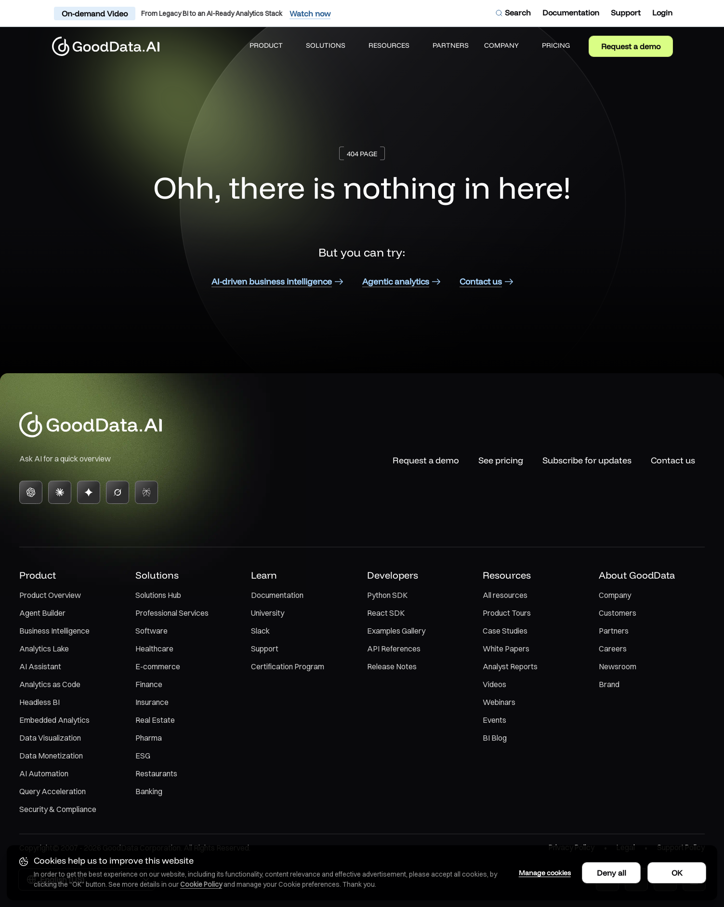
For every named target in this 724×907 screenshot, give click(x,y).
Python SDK (387, 595)
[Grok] (117, 492)
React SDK (386, 613)
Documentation (277, 595)
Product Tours (507, 613)
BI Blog (495, 738)
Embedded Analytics (54, 720)
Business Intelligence (54, 631)
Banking (148, 791)
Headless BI (39, 702)
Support (264, 648)
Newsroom (617, 666)
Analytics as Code (49, 684)
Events (494, 720)
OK (676, 872)
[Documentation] (570, 12)
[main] (362, 204)
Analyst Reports (510, 666)
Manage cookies (540, 871)
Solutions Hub (158, 595)
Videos (494, 684)
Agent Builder (42, 613)
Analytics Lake (44, 648)
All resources (505, 595)
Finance (148, 684)
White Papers (506, 648)
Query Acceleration (52, 791)
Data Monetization (51, 755)
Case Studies (505, 631)
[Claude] (59, 492)
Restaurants (156, 773)
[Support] (626, 12)
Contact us (673, 460)
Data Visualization (50, 738)
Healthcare (154, 648)
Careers (613, 648)
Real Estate (155, 720)
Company (615, 595)
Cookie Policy (202, 883)
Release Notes (392, 666)
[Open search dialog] (513, 12)
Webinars (499, 702)
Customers (617, 613)
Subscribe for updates (587, 460)
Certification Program (287, 666)
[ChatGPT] (30, 492)
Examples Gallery (396, 631)
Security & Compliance (57, 809)
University (267, 613)
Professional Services (172, 613)
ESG (142, 755)
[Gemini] (88, 492)
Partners (614, 631)
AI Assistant (40, 666)
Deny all (610, 872)
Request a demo (630, 46)
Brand (609, 684)
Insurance (152, 702)
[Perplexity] (146, 492)
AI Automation (43, 773)
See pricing (500, 460)
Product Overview (50, 595)
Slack (260, 631)
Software (151, 631)
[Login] (662, 12)
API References (394, 648)
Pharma (148, 738)
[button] (270, 46)
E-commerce (157, 666)
